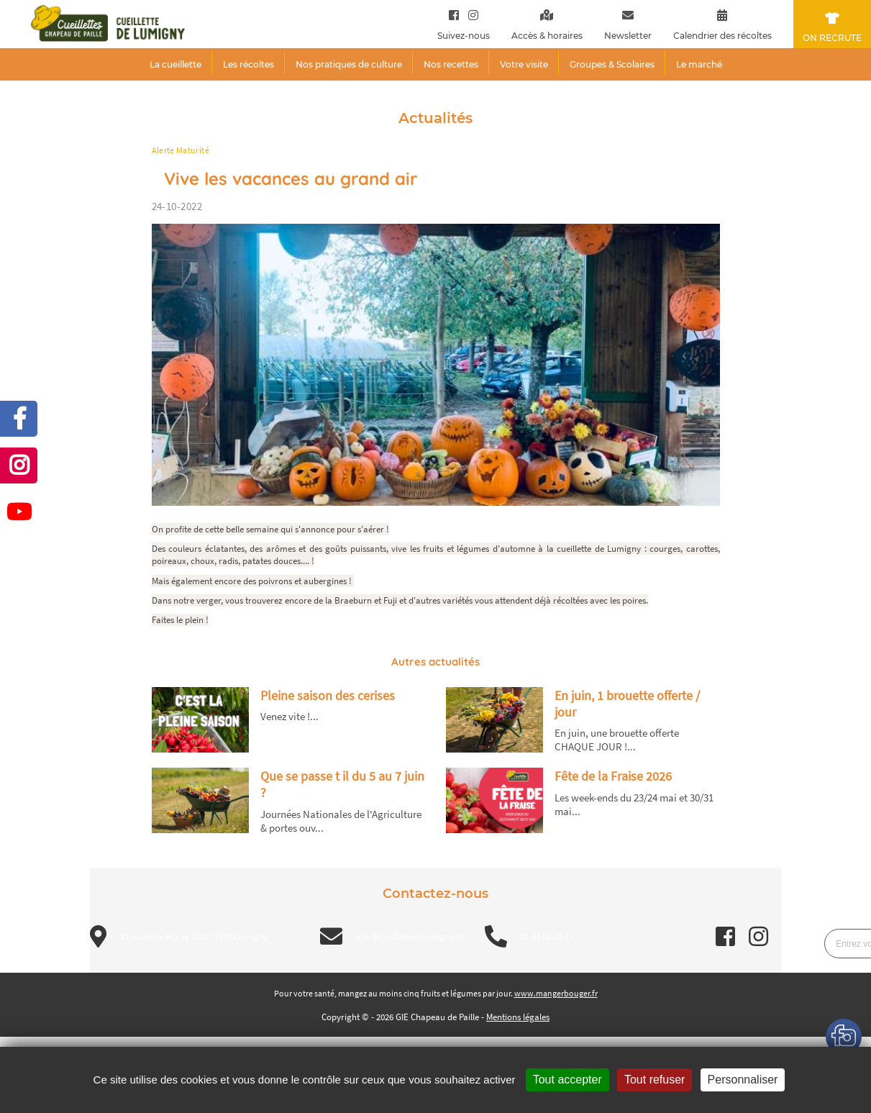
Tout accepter (567, 1079)
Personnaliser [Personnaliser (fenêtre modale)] (743, 1079)
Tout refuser (654, 1079)
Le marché (699, 64)
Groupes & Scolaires (612, 64)
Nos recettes (451, 64)
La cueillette (175, 64)
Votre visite (524, 64)
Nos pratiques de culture (349, 64)
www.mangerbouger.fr (556, 993)
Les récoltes (248, 64)
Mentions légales (517, 1017)
